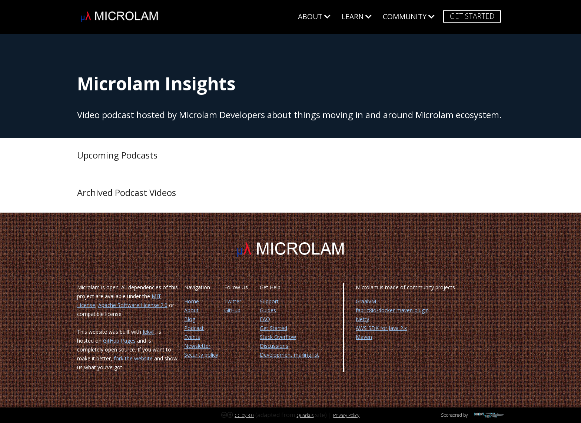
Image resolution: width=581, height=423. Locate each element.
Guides (268, 310)
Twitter (232, 301)
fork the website (133, 358)
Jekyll (149, 331)
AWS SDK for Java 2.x (381, 328)
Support (269, 301)
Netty (362, 319)
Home (191, 301)
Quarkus (304, 415)
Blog (189, 319)
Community (409, 16)
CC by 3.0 (244, 415)
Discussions (274, 345)
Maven (364, 336)
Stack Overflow (278, 336)
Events (192, 336)
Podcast (194, 328)
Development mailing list (289, 354)
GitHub (232, 310)
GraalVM (366, 301)
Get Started (472, 16)
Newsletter (197, 345)
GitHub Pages (119, 340)
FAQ (265, 319)
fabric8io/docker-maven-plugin (392, 310)
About (314, 16)
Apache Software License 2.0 (132, 305)
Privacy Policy (346, 415)
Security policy (201, 354)
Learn (357, 16)
